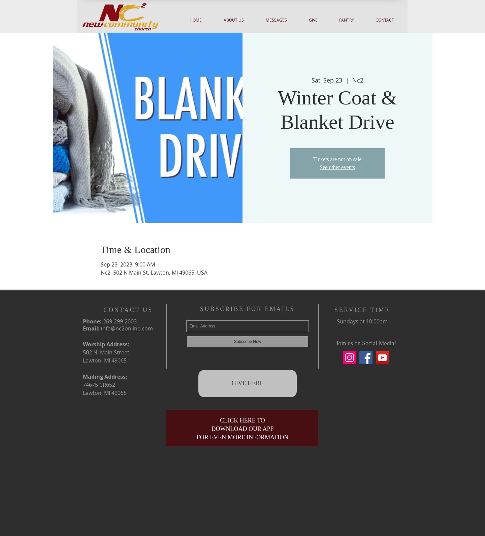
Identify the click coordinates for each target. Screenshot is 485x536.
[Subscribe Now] (247, 342)
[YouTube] (382, 357)
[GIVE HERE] (247, 383)
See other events (337, 167)
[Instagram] (349, 357)
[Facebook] (366, 357)
